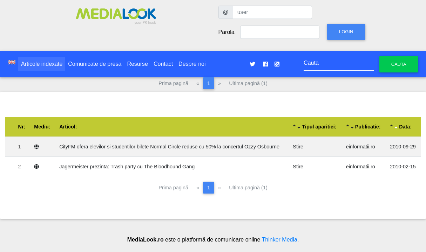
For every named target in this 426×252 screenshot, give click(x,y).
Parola (226, 32)
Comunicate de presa (94, 64)
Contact (163, 64)
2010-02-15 (403, 166)
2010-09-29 (403, 146)
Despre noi (191, 64)
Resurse (137, 64)
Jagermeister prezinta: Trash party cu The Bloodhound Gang (127, 166)
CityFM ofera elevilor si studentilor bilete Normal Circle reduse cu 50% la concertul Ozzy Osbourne (169, 146)
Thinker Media (279, 240)
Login (346, 31)
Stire (298, 146)
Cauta (398, 64)
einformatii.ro (360, 146)
